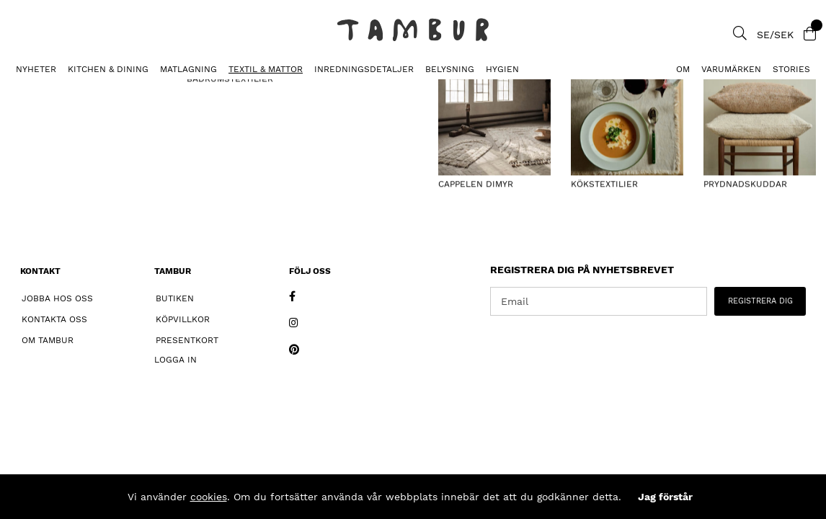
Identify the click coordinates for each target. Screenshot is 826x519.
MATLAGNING (188, 69)
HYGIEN (502, 69)
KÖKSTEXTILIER (42, 90)
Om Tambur (48, 340)
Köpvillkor (183, 319)
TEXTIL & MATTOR (265, 69)
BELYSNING (449, 69)
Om (683, 69)
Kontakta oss (54, 319)
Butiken (175, 298)
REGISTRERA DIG (760, 301)
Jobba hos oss (57, 298)
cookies (208, 496)
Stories (791, 69)
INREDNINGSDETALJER (364, 69)
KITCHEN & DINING (108, 69)
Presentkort (187, 340)
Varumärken (731, 69)
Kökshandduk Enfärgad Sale (162, 90)
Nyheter (36, 69)
